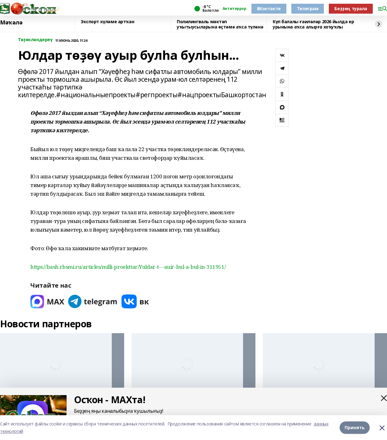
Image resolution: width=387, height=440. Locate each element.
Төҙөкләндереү (35, 39)
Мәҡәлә (11, 22)
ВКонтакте (269, 8)
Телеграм (308, 8)
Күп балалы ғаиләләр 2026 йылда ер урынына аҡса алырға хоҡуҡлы (313, 24)
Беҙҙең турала (350, 8)
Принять (355, 427)
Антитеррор (234, 9)
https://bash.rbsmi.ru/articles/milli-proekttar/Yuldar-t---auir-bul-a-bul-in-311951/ (128, 266)
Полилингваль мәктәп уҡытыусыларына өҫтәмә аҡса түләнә (220, 24)
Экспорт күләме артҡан (107, 21)
